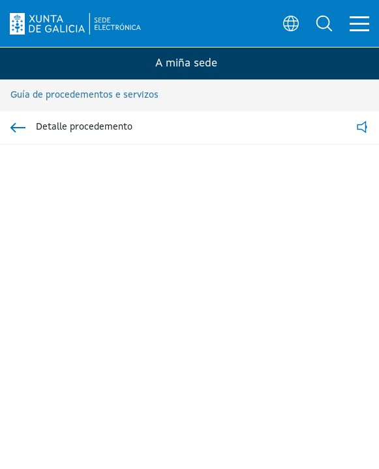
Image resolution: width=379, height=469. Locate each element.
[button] (324, 23)
